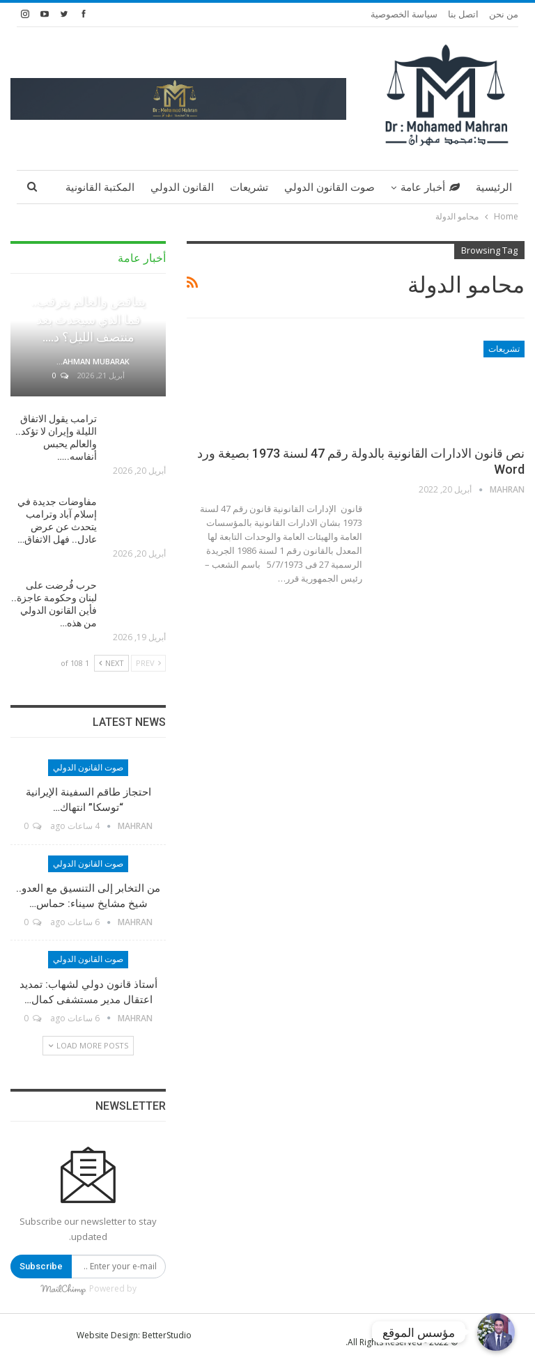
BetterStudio (167, 1335)
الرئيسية (494, 187)
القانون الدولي (182, 187)
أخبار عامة (430, 187)
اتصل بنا (463, 14)
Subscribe (41, 1266)
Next (111, 663)
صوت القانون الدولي (329, 187)
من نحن (503, 14)
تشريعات (249, 187)
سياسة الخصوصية (404, 14)
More (119, 187)
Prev (148, 663)
